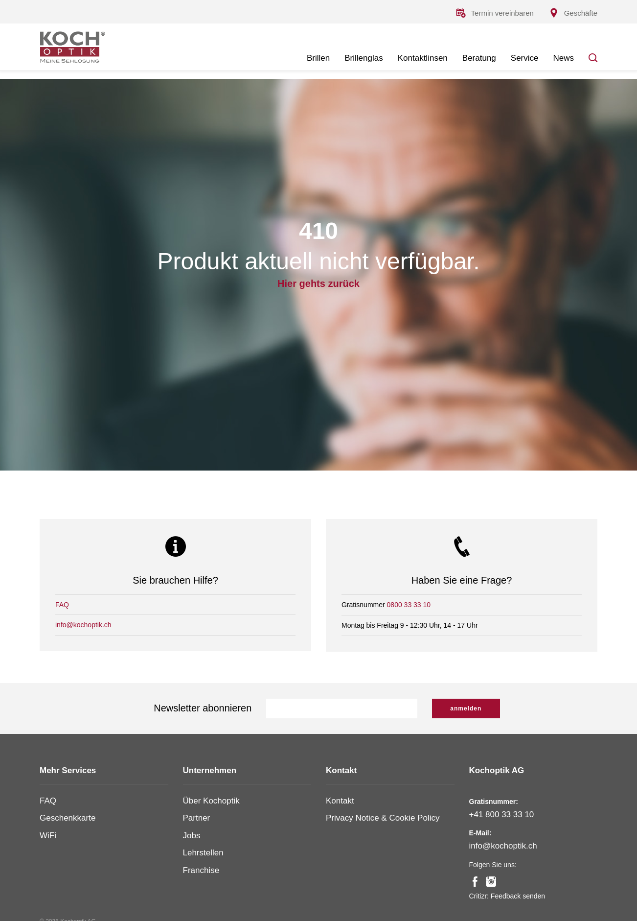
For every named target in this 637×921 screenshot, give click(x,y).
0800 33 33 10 (409, 605)
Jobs (192, 835)
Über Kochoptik (211, 800)
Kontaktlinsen (423, 58)
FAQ (62, 605)
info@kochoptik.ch (83, 625)
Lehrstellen (203, 852)
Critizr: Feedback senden (507, 896)
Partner (196, 818)
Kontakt (340, 800)
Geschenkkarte (67, 818)
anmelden (465, 708)
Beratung (479, 58)
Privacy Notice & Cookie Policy (382, 818)
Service (525, 58)
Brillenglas (363, 58)
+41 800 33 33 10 (501, 814)
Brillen (318, 58)
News (563, 58)
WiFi (48, 835)
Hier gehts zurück (318, 285)
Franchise (201, 870)
